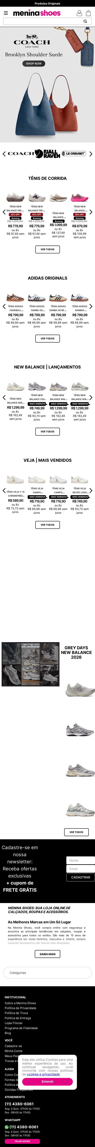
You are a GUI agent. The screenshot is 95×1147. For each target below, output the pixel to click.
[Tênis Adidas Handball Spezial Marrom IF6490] (15, 306)
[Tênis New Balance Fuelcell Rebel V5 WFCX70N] (79, 212)
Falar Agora (22, 1141)
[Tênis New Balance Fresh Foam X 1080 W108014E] (15, 212)
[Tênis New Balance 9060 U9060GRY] (58, 397)
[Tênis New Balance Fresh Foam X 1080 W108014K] (37, 212)
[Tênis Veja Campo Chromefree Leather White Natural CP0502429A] (37, 490)
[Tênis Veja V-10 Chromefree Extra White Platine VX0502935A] (15, 490)
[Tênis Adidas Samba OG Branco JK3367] (37, 306)
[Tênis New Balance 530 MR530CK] (37, 397)
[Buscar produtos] (86, 21)
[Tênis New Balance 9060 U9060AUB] (79, 397)
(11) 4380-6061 (19, 1104)
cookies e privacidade (43, 1074)
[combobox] (47, 21)
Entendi (47, 1081)
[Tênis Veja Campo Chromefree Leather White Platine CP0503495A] (58, 490)
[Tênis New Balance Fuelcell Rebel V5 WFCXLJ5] (58, 212)
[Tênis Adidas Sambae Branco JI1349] (79, 306)
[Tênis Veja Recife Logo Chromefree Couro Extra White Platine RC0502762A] (79, 490)
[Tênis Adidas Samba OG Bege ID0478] (58, 306)
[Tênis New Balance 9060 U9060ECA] (15, 397)
